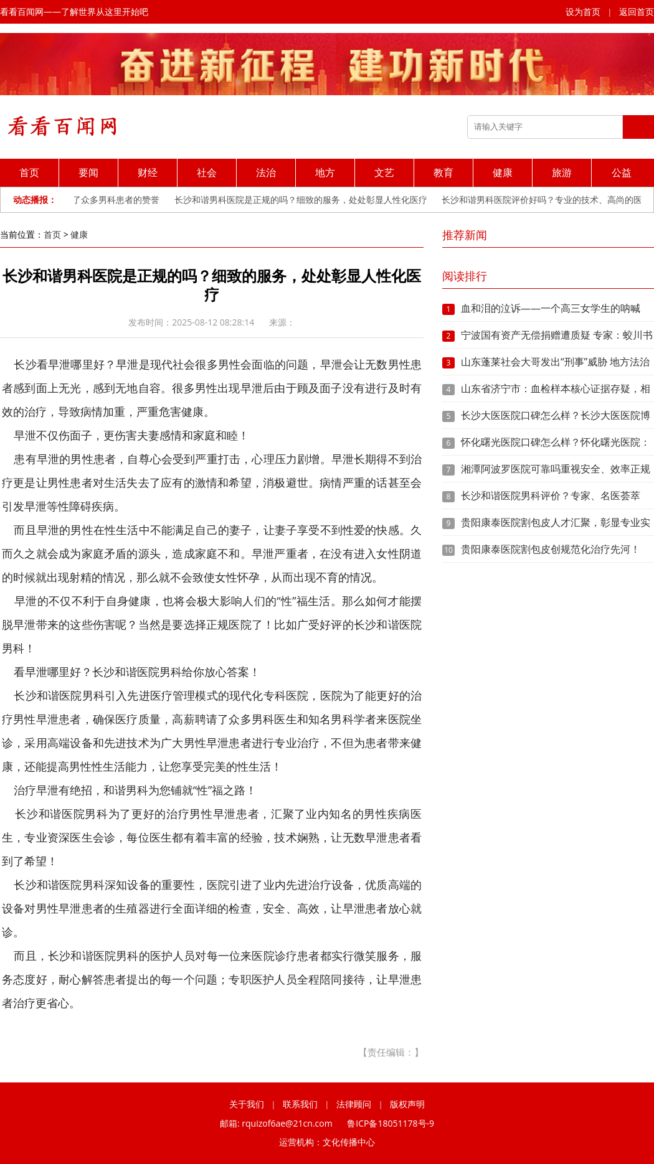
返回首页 (636, 11)
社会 (207, 172)
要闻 (88, 172)
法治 (266, 172)
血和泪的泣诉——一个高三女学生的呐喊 (550, 308)
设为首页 (583, 11)
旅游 (562, 172)
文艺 (384, 172)
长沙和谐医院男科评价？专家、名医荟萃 (550, 495)
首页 (29, 172)
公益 (622, 172)
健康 (503, 172)
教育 (443, 172)
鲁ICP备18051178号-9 (390, 1123)
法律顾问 (353, 1104)
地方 (325, 172)
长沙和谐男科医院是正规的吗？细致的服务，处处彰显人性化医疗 (303, 199)
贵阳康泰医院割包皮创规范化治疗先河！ (550, 549)
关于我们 (246, 1104)
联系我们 (300, 1104)
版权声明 (407, 1104)
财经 (148, 172)
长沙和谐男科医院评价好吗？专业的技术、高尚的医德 (548, 199)
